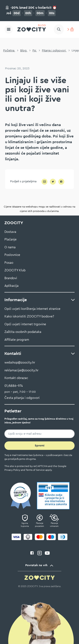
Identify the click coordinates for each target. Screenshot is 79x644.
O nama (10, 247)
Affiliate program (16, 339)
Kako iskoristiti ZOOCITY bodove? (29, 316)
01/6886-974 (13, 385)
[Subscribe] (39, 445)
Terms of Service (35, 470)
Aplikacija (11, 285)
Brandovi (10, 278)
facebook (32, 553)
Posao (8, 262)
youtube (47, 553)
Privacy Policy (12, 470)
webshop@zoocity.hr (19, 362)
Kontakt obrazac (16, 378)
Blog (23, 50)
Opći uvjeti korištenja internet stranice (32, 308)
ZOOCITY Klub (14, 270)
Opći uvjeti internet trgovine (25, 324)
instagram (39, 553)
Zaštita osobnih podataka (22, 332)
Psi (34, 50)
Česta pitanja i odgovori (22, 398)
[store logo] (31, 29)
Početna (9, 50)
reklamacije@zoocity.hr (21, 370)
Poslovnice (12, 255)
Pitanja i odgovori (54, 50)
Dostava (10, 231)
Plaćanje (10, 239)
